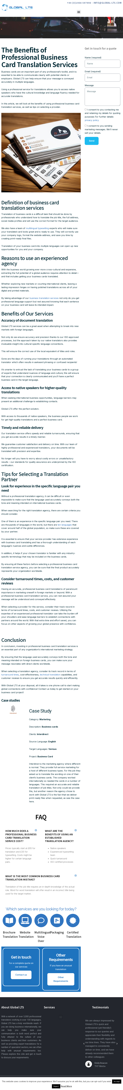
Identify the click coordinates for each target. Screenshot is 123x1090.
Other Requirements (60, 979)
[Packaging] (57, 920)
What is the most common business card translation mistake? (32, 877)
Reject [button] (56, 1086)
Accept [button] (117, 1081)
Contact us (21, 975)
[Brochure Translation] (9, 920)
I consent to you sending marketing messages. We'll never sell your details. (101, 129)
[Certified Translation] (73, 920)
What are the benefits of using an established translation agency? (59, 836)
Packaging (57, 932)
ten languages (65, 524)
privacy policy (92, 120)
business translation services (44, 298)
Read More (66, 1086)
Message (89, 85)
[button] (79, 12)
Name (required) (93, 57)
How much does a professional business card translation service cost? (21, 836)
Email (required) (93, 71)
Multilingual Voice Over (42, 936)
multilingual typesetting (37, 228)
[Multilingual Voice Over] (41, 920)
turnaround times (10, 674)
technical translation (50, 674)
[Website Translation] (25, 920)
